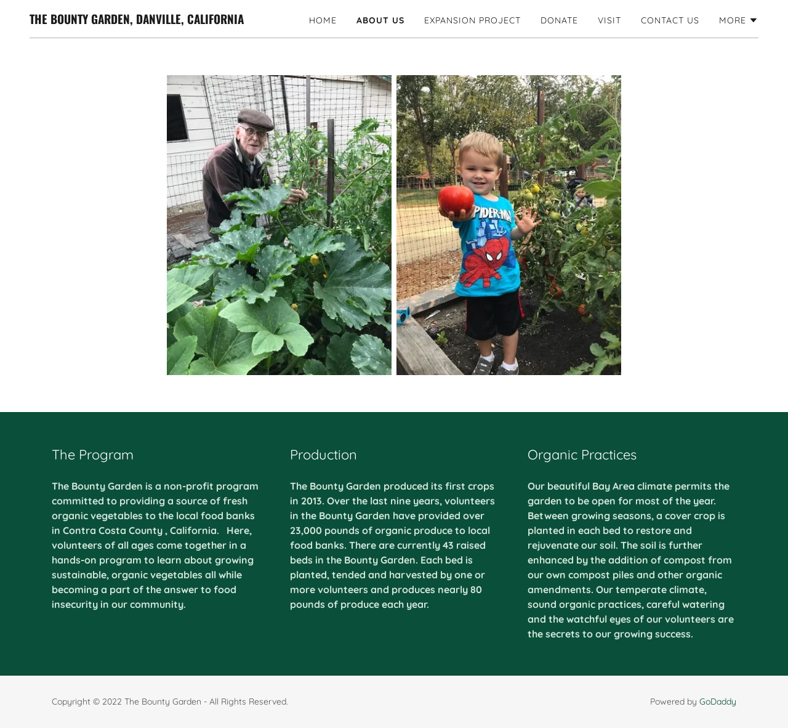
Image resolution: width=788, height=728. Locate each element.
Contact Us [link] (670, 20)
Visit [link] (609, 20)
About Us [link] (380, 20)
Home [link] (323, 20)
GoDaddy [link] (717, 701)
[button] (738, 20)
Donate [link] (559, 20)
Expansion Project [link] (472, 20)
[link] (137, 20)
